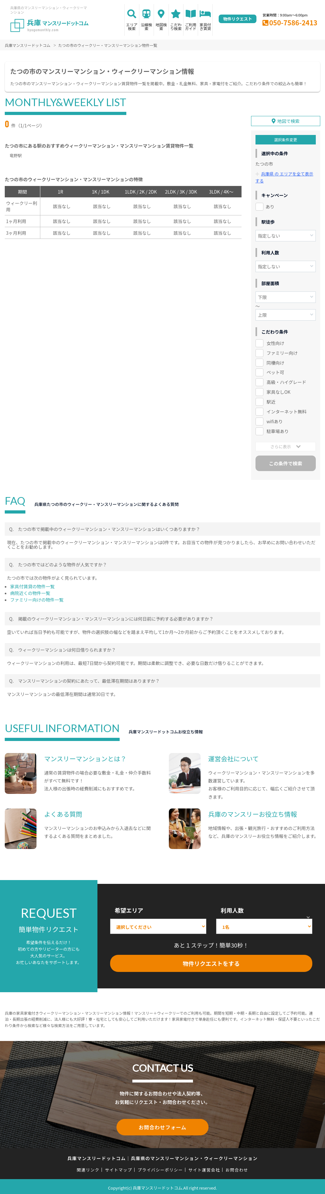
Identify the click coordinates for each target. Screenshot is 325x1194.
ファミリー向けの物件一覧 (36, 598)
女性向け (275, 342)
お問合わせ (237, 1167)
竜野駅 (16, 155)
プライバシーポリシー (160, 1167)
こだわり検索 (176, 26)
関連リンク (88, 1167)
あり (270, 205)
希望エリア (129, 909)
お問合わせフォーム (162, 1125)
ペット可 (275, 371)
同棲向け (275, 361)
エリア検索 (131, 26)
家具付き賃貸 (205, 26)
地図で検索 (288, 120)
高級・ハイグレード (286, 381)
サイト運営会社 (204, 1167)
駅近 (271, 401)
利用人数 (232, 909)
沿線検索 (146, 26)
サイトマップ (118, 1167)
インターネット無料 (287, 410)
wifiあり (275, 420)
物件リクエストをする (211, 962)
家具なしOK (278, 391)
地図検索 (161, 26)
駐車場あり (278, 430)
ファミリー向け (282, 351)
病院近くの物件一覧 (30, 592)
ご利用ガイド (190, 26)
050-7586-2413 (293, 22)
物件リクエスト (237, 19)
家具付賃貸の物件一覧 (32, 585)
